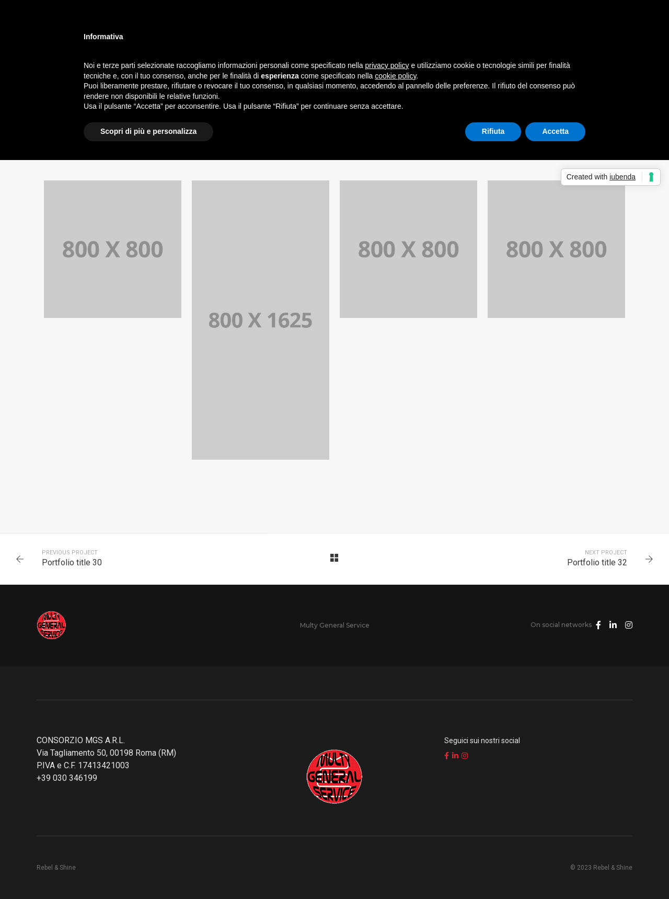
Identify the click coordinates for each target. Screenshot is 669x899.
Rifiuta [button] (493, 131)
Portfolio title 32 (597, 562)
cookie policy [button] (395, 76)
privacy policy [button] (387, 65)
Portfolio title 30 (72, 562)
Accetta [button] (555, 131)
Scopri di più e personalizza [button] (148, 131)
